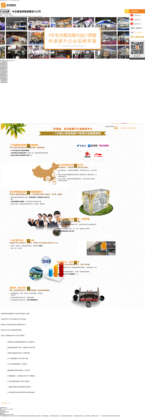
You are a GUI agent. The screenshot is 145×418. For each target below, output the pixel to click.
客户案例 (26, 16)
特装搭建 (11, 16)
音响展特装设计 (4, 70)
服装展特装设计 (4, 78)
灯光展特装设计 (4, 82)
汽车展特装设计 (4, 71)
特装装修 (16, 16)
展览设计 (7, 16)
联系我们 (40, 16)
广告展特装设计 (4, 79)
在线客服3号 (136, 24)
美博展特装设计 (4, 75)
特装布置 (21, 16)
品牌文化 (30, 16)
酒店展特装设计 (4, 77)
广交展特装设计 (4, 62)
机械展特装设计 (4, 74)
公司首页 (2, 16)
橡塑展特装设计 (4, 68)
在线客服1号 (136, 15)
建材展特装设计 (4, 63)
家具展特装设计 (4, 64)
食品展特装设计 (4, 67)
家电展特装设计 (4, 66)
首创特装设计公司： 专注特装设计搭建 (9, 0)
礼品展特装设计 (4, 81)
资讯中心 (35, 16)
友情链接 (4, 403)
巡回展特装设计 (4, 73)
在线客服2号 (136, 19)
